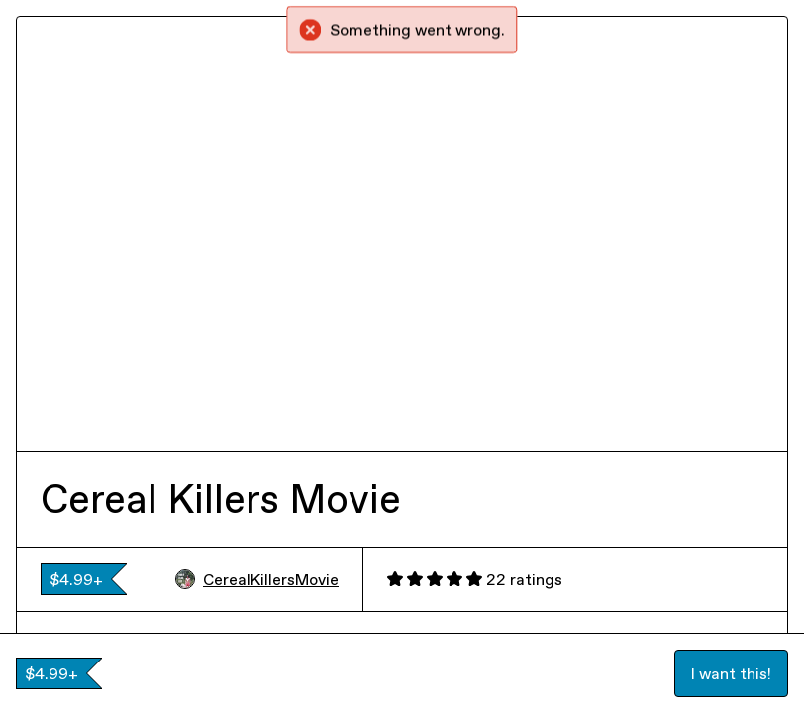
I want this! (731, 673)
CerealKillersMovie (257, 579)
